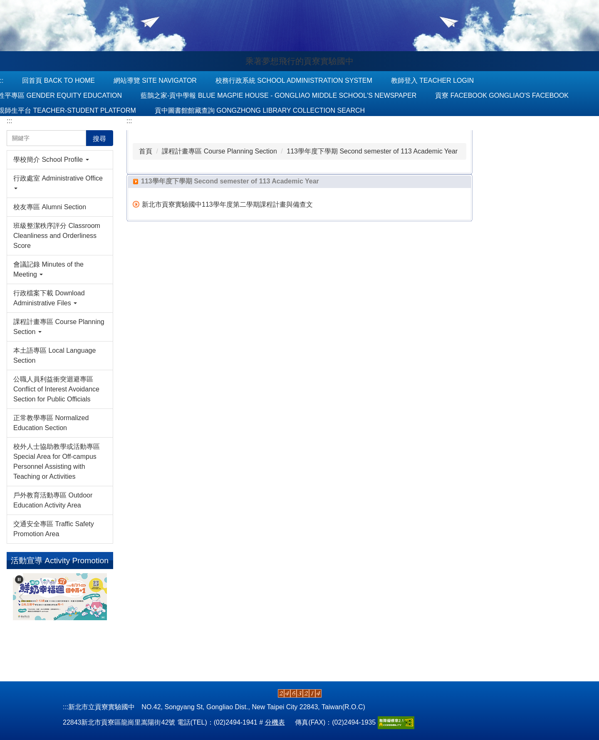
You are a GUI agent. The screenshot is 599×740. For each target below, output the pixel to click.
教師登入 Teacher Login (432, 80)
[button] (60, 160)
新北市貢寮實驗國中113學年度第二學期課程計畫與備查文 (227, 204)
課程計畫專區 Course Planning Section (219, 151)
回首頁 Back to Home (58, 80)
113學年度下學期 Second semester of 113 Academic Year (372, 151)
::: (9, 120)
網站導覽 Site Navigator (155, 80)
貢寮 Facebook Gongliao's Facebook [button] (501, 95)
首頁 (145, 151)
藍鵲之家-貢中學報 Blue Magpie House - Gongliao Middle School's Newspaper (278, 95)
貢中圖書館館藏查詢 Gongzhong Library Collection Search (260, 110)
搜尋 (99, 138)
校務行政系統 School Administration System (293, 80)
